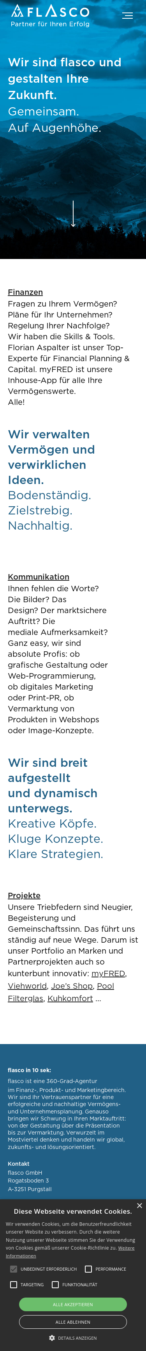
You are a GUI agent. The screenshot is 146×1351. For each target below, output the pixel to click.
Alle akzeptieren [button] (73, 1304)
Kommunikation (38, 577)
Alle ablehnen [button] (73, 1322)
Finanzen (25, 292)
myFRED (108, 974)
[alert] (73, 1275)
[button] (123, 17)
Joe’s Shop (72, 986)
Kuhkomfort (70, 999)
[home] (50, 15)
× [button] (139, 1206)
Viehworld (27, 986)
